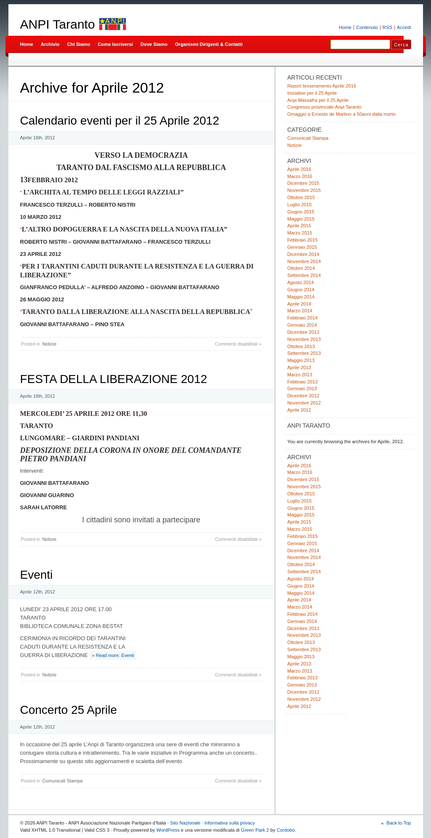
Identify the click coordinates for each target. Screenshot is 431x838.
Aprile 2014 (299, 303)
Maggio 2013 (301, 360)
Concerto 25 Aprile (68, 709)
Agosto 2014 (300, 282)
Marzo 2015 (299, 232)
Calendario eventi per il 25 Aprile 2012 (119, 120)
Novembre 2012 (304, 402)
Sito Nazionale (185, 822)
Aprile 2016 (299, 169)
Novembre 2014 (304, 261)
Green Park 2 (255, 830)
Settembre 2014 (304, 275)
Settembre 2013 (304, 353)
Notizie (49, 343)
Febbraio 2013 (302, 381)
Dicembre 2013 (303, 332)
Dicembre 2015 (303, 183)
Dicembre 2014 (303, 254)
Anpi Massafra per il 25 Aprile (318, 100)
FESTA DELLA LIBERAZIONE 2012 (114, 379)
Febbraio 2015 (302, 239)
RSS (387, 27)
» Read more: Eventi (113, 655)
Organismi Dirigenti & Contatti (209, 44)
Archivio (50, 44)
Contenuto (367, 27)
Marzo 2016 (299, 176)
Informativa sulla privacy (230, 822)
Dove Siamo (154, 44)
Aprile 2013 (299, 367)
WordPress (168, 830)
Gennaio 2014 (302, 324)
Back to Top (398, 822)
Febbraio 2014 (302, 317)
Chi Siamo (78, 44)
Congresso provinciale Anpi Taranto (324, 106)
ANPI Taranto (57, 24)
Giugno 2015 (300, 211)
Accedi (404, 27)
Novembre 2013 (304, 339)
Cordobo (286, 830)
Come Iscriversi (115, 44)
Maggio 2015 (301, 218)
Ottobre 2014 (301, 268)
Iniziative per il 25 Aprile (312, 93)
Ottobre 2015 (301, 197)
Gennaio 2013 (302, 388)
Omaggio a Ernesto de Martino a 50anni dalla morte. (342, 114)
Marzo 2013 (299, 374)
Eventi (36, 574)
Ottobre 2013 (301, 346)
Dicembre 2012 (303, 395)
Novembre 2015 (304, 190)
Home (345, 27)
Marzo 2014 (299, 310)
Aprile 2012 (299, 409)
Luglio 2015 (299, 204)
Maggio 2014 (301, 296)
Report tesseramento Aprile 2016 (322, 85)
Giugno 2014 (300, 289)
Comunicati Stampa (62, 780)
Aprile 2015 (299, 225)
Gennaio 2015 (302, 247)
